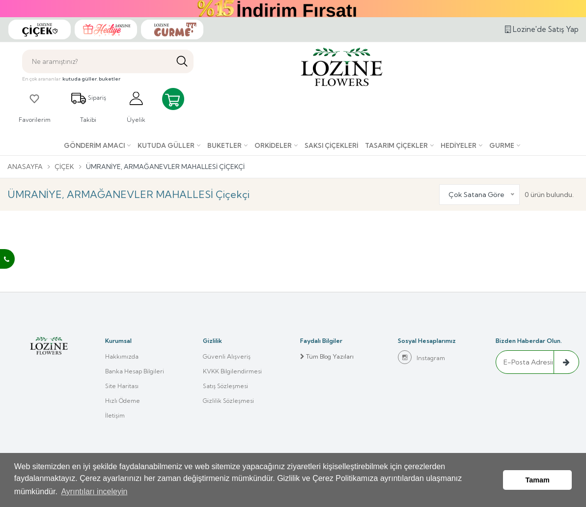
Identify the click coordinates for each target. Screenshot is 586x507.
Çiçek (64, 166)
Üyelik (136, 106)
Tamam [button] (538, 480)
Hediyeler (458, 145)
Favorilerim (35, 106)
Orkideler (273, 145)
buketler (109, 79)
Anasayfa (25, 166)
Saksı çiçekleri (331, 145)
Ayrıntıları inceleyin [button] (94, 491)
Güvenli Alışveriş (227, 356)
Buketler (224, 145)
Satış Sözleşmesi (225, 386)
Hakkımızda (122, 356)
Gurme (501, 145)
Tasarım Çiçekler (396, 145)
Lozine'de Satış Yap (542, 29)
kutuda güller (79, 79)
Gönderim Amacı (94, 145)
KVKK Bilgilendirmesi (232, 371)
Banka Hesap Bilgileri (134, 371)
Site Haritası (122, 386)
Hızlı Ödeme (122, 400)
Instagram (421, 357)
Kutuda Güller (166, 145)
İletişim (115, 415)
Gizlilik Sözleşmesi (228, 400)
